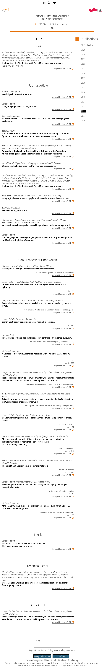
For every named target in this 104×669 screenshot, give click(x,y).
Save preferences (60, 656)
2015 (83, 97)
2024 (83, 54)
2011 (83, 116)
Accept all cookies (42, 656)
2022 (83, 64)
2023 (83, 59)
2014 (83, 101)
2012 (67, 24)
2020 (83, 73)
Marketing (72, 660)
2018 (83, 82)
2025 (83, 49)
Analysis (61, 660)
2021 (83, 68)
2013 (83, 106)
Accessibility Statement (64, 650)
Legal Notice (34, 650)
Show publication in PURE (61, 68)
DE (44, 3)
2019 (83, 78)
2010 (83, 120)
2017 (83, 87)
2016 (83, 92)
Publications (58, 24)
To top (38, 640)
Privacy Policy (47, 650)
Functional (50, 660)
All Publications (88, 45)
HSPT (38, 24)
